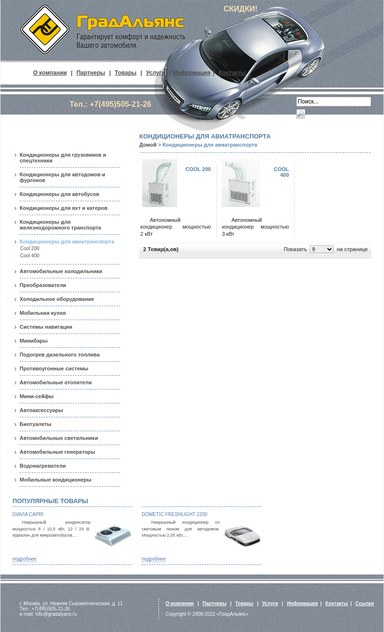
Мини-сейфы (37, 396)
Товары (125, 72)
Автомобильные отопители (56, 382)
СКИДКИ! (241, 9)
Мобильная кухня (43, 313)
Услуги (155, 72)
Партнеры (91, 72)
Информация (192, 72)
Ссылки (364, 603)
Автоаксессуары (41, 410)
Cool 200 (29, 248)
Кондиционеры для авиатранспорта (67, 241)
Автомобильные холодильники (61, 271)
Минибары (33, 341)
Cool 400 (29, 255)
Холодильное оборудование (57, 299)
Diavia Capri (28, 514)
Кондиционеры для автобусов (59, 194)
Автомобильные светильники (59, 438)
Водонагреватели (43, 466)
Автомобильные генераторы (57, 452)
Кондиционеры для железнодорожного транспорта (60, 224)
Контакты (232, 72)
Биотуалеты (35, 424)
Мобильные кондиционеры (55, 480)
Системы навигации (46, 327)
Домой (148, 145)
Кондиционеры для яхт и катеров (64, 208)
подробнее (24, 559)
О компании (50, 72)
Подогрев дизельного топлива (60, 354)
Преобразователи (43, 285)
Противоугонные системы (54, 368)
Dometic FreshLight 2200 (174, 514)
